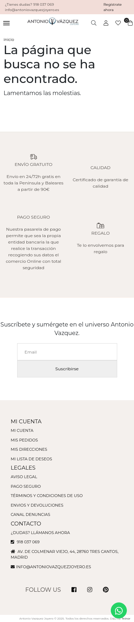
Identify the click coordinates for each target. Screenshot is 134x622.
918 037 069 (25, 541)
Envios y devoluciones (37, 505)
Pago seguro (26, 486)
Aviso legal (24, 476)
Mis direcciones (29, 449)
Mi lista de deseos (31, 458)
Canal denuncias (30, 514)
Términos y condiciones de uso (47, 495)
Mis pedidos (24, 440)
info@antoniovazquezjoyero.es (53, 566)
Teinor (125, 618)
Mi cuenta (22, 430)
